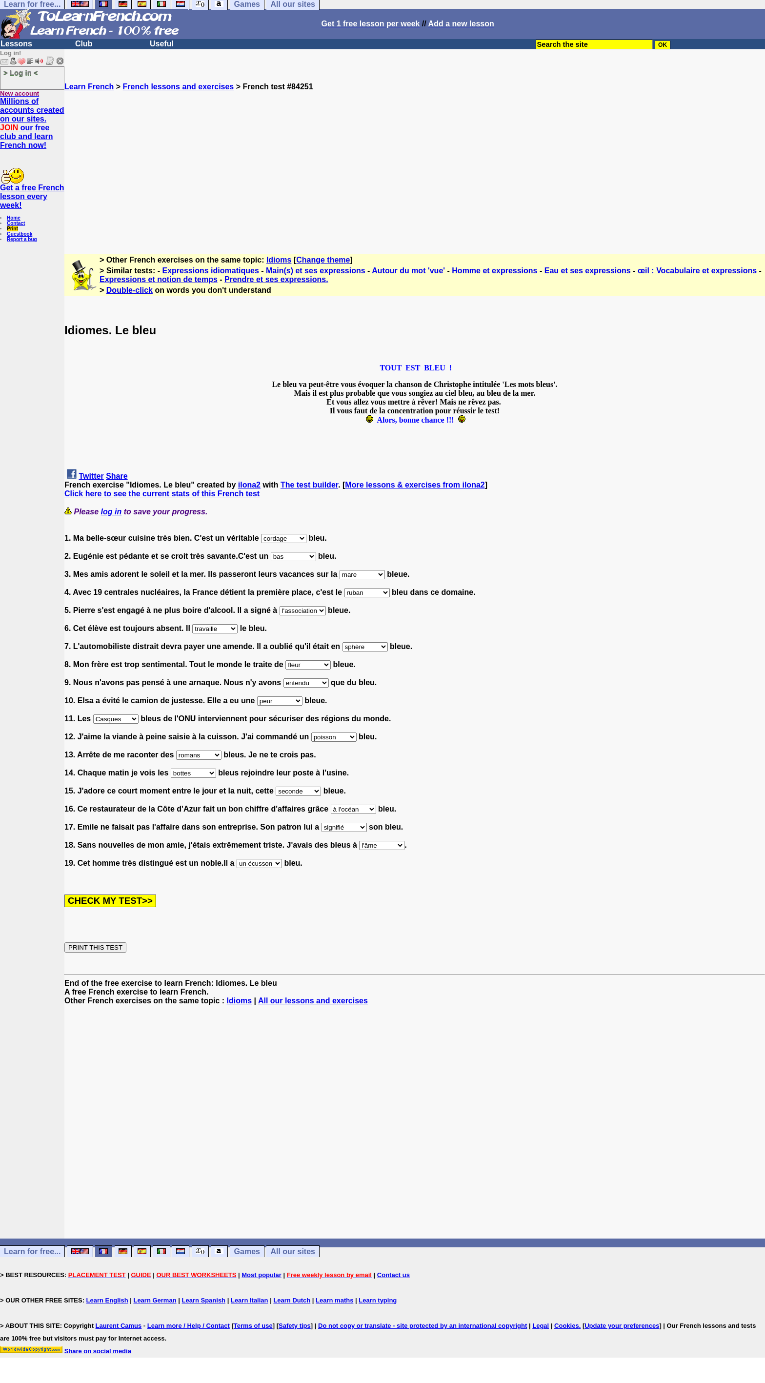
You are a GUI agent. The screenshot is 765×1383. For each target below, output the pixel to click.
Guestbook (19, 234)
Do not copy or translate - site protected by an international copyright (422, 1325)
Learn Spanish (203, 1300)
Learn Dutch (291, 1300)
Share (116, 476)
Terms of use (253, 1325)
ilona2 (249, 485)
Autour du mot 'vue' (408, 270)
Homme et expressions (494, 270)
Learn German (154, 1300)
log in (111, 512)
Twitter (91, 476)
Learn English (107, 1300)
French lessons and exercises (178, 86)
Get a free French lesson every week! (32, 196)
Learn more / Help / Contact (188, 1325)
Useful (162, 44)
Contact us (393, 1275)
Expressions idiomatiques (210, 270)
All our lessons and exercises (313, 1001)
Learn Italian (249, 1300)
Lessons (16, 44)
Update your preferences (621, 1325)
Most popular (262, 1275)
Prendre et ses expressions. (276, 279)
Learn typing (378, 1300)
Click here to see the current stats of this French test (162, 493)
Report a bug (22, 239)
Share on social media (97, 1351)
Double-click (129, 290)
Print (12, 228)
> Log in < (20, 72)
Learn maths (334, 1300)
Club (84, 44)
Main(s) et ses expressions (315, 270)
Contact (16, 223)
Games (247, 1251)
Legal (540, 1325)
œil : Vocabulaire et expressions (697, 270)
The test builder (309, 485)
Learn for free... (32, 1251)
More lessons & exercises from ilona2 (414, 485)
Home (13, 218)
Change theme (323, 260)
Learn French (89, 86)
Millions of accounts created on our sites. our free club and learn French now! (32, 123)
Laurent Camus (119, 1325)
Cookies (566, 1325)
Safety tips (295, 1325)
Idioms (279, 260)
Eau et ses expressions (587, 270)
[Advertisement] (414, 159)
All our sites (292, 1251)
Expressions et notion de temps (159, 279)
